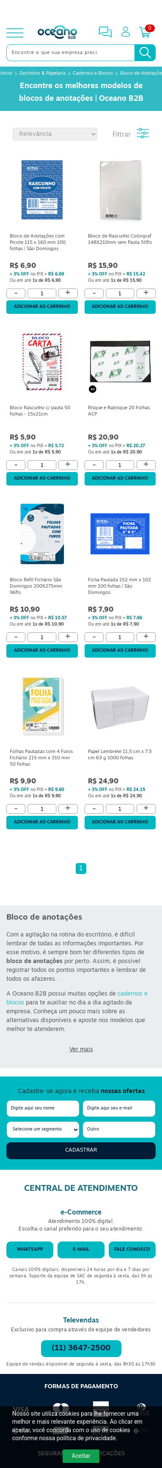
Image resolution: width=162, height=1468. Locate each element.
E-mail (81, 1249)
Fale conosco (132, 1249)
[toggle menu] (14, 32)
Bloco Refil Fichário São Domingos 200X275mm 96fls (36, 586)
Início (6, 73)
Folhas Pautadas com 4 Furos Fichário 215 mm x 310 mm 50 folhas (41, 758)
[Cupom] (81, 10)
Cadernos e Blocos (93, 73)
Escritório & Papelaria (42, 73)
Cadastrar (81, 1150)
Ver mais (81, 1050)
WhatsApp (30, 1249)
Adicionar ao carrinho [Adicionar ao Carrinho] (42, 307)
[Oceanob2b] (57, 32)
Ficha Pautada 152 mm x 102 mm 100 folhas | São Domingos (119, 586)
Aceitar (80, 1455)
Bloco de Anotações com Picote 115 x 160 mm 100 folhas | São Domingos (38, 242)
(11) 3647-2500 (81, 1348)
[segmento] (43, 1129)
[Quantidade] (42, 293)
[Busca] (145, 52)
